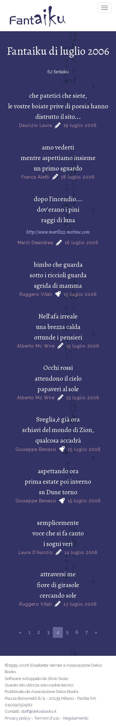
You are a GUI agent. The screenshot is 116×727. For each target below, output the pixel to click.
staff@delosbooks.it (38, 711)
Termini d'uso (46, 718)
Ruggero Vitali (35, 294)
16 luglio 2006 (81, 242)
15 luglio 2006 (80, 294)
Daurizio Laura (35, 125)
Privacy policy (17, 718)
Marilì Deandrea (35, 242)
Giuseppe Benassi (35, 449)
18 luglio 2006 (78, 177)
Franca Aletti (35, 177)
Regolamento (75, 718)
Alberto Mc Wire (36, 346)
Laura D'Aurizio (36, 552)
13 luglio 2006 (80, 604)
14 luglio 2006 (81, 552)
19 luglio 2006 (80, 125)
